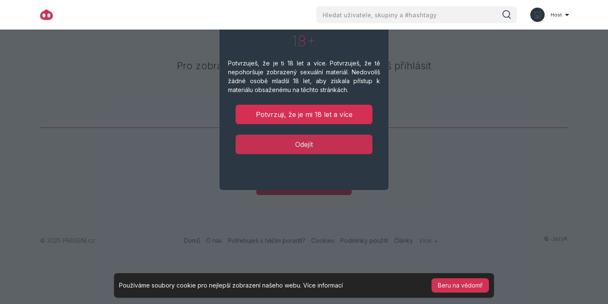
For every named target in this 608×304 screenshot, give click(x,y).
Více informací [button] (323, 285)
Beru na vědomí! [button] (460, 285)
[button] (416, 14)
